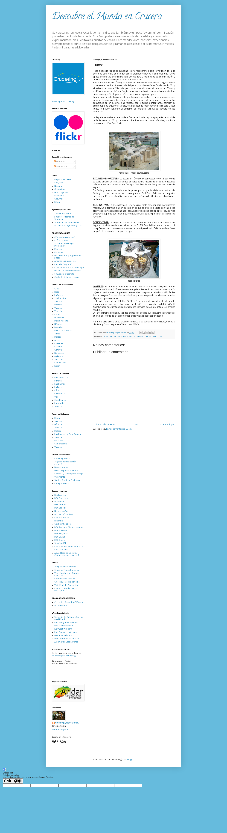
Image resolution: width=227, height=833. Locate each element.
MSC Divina (59, 537)
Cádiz (57, 391)
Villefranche (60, 299)
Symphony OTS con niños (66, 222)
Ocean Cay (59, 189)
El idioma (58, 252)
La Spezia (58, 295)
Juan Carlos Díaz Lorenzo (66, 642)
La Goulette (123, 336)
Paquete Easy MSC (63, 264)
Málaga (57, 337)
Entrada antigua (166, 424)
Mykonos (58, 356)
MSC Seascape (61, 498)
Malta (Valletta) (61, 321)
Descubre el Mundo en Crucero (107, 17)
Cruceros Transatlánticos (66, 570)
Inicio (136, 424)
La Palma (58, 387)
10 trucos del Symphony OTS (67, 226)
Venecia (58, 311)
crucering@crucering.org (64, 656)
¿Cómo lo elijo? (61, 240)
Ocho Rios (59, 196)
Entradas (59, 162)
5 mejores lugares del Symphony (64, 218)
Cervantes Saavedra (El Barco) (69, 602)
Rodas (57, 292)
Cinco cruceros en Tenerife (66, 582)
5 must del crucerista (64, 274)
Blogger (130, 760)
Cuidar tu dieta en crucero (66, 277)
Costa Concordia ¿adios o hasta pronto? (66, 589)
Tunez (159, 336)
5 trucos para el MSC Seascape (69, 268)
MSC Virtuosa (60, 505)
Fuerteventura (61, 378)
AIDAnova (59, 501)
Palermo (58, 305)
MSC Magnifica (61, 534)
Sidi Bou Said (150, 336)
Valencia (58, 308)
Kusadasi (58, 343)
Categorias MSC (61, 483)
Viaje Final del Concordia (66, 585)
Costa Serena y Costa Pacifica (68, 547)
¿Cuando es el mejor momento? (64, 245)
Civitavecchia (60, 363)
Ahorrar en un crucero (65, 261)
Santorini (58, 360)
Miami (57, 202)
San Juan (58, 183)
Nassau (58, 186)
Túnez (57, 334)
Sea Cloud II (60, 543)
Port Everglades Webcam (66, 623)
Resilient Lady (61, 495)
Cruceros (113, 336)
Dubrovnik (59, 318)
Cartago (106, 336)
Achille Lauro (60, 605)
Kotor (57, 366)
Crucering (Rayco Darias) (67, 723)
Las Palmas (59, 384)
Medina (132, 336)
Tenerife (58, 407)
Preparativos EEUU (63, 180)
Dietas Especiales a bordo (66, 471)
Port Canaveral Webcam (65, 632)
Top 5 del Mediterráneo (65, 567)
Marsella (58, 327)
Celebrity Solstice (62, 524)
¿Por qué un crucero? (64, 237)
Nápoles (58, 324)
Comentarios (61, 167)
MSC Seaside (60, 508)
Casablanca (60, 400)
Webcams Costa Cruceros (66, 639)
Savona (58, 302)
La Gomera (59, 394)
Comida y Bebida (62, 459)
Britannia (58, 521)
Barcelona (59, 353)
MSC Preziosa (60, 531)
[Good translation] (8, 781)
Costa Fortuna (61, 550)
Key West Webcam (63, 629)
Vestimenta (59, 477)
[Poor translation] (18, 781)
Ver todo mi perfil (60, 730)
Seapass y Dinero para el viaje (68, 474)
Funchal (58, 381)
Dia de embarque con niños (67, 271)
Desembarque (61, 467)
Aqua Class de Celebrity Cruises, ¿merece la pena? (66, 554)
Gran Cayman (61, 193)
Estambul (59, 347)
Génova (58, 350)
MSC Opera (59, 540)
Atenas (57, 340)
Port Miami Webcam (63, 626)
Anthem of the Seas (63, 514)
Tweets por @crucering (63, 102)
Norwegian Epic (61, 511)
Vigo (56, 397)
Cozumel (58, 199)
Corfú (57, 315)
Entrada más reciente (104, 424)
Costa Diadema (61, 518)
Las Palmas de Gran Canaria (67, 434)
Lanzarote (59, 403)
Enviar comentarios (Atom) (119, 429)
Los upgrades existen (64, 579)
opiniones (140, 336)
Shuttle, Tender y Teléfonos (67, 480)
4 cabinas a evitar (63, 214)
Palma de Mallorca (63, 331)
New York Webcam (63, 635)
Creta (57, 289)
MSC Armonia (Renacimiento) (68, 527)
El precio (58, 249)
